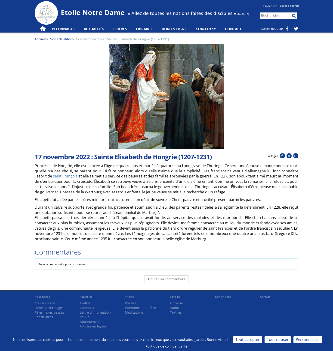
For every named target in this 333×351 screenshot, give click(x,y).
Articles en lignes (93, 326)
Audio (174, 308)
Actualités (86, 297)
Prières (120, 29)
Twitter (85, 303)
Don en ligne (174, 29)
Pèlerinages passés (49, 312)
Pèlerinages (42, 297)
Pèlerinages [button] (63, 29)
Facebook (87, 308)
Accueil (40, 39)
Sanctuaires (44, 317)
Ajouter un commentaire (166, 279)
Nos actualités (61, 39)
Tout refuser (278, 339)
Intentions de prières (141, 308)
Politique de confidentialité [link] (166, 346)
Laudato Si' (206, 29)
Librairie (144, 29)
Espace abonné (289, 6)
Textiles (176, 312)
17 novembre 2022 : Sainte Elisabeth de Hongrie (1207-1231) (122, 39)
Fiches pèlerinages (49, 308)
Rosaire (130, 303)
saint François (65, 176)
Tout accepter (247, 339)
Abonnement (90, 321)
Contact (233, 29)
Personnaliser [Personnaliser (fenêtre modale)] (308, 339)
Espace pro (270, 6)
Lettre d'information (95, 312)
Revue (84, 317)
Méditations (134, 312)
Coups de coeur (47, 303)
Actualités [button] (94, 29)
